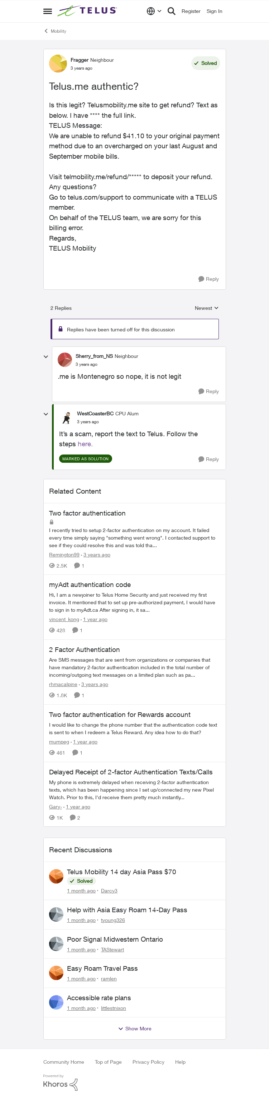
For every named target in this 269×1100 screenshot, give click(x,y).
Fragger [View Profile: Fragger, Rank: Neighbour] (79, 60)
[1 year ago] (94, 619)
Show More (135, 1028)
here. (85, 444)
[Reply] (208, 279)
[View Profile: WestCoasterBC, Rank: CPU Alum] (66, 417)
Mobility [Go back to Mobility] (54, 31)
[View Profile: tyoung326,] (56, 914)
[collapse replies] (46, 357)
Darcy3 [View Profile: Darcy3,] (109, 890)
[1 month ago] (81, 890)
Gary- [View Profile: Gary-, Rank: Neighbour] (55, 806)
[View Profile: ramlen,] (56, 973)
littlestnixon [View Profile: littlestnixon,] (113, 1008)
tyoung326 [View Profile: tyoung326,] (113, 920)
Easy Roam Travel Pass (102, 968)
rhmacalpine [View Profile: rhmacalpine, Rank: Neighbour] (63, 684)
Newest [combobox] (207, 308)
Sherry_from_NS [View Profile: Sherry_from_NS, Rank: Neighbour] (94, 356)
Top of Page (108, 1062)
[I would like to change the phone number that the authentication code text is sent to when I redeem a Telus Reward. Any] (134, 728)
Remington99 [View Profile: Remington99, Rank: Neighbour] (64, 554)
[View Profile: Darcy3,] (56, 876)
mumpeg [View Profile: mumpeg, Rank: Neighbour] (59, 741)
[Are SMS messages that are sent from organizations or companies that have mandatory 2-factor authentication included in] (134, 667)
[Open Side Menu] (48, 11)
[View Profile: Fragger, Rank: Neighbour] (58, 64)
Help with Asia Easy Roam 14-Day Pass (127, 910)
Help (180, 1062)
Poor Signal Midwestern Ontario (115, 939)
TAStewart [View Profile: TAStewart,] (112, 949)
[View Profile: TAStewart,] (56, 944)
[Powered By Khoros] (134, 1083)
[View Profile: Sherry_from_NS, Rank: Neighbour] (65, 360)
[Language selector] (154, 11)
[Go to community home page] (88, 11)
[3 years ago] (95, 554)
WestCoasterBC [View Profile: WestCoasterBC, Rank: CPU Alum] (95, 413)
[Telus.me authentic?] (86, 364)
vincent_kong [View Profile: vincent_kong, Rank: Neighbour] (64, 619)
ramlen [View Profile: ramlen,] (109, 978)
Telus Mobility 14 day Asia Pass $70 (121, 872)
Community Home (63, 1062)
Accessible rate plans (99, 998)
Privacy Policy (148, 1062)
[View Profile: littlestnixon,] (56, 1002)
